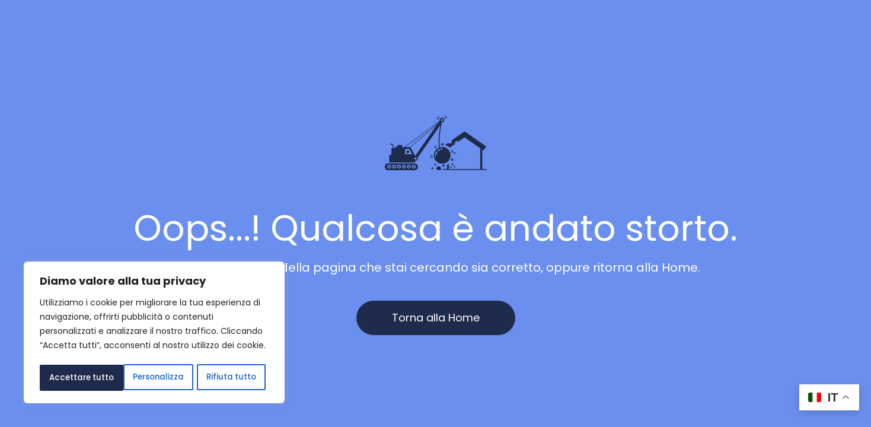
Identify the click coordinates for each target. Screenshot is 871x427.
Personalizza (74, 378)
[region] (154, 334)
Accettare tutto (227, 378)
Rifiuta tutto (147, 378)
